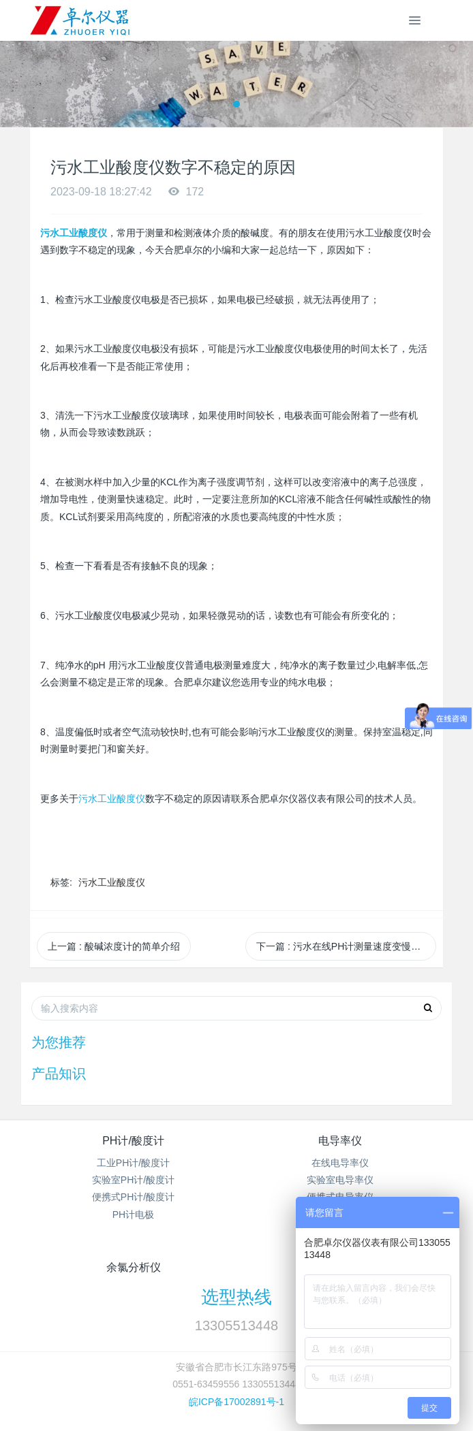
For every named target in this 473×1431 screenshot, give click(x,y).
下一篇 (346, 946)
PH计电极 (133, 1214)
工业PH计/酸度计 (133, 1162)
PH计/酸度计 (133, 1140)
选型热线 (236, 1297)
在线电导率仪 (340, 1162)
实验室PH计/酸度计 (133, 1179)
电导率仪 (340, 1140)
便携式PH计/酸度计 (133, 1196)
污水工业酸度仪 (111, 799)
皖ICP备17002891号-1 (236, 1401)
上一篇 (114, 946)
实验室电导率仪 (340, 1179)
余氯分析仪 (133, 1267)
